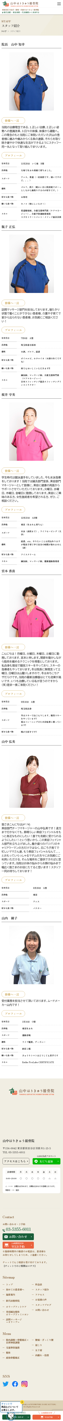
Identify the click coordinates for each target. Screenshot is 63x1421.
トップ (4, 31)
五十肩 (38, 1350)
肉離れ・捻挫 (42, 1355)
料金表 (38, 1284)
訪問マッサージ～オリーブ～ (14, 1321)
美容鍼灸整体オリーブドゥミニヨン (17, 1313)
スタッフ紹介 (42, 1289)
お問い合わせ (15, 1236)
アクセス (39, 1294)
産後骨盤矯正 (13, 1357)
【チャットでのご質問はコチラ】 (20, 1265)
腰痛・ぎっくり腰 (44, 1339)
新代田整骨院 (13, 1300)
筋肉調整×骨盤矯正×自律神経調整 (17, 1341)
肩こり (38, 1345)
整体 (8, 1352)
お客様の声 (41, 1299)
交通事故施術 (13, 1347)
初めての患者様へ (15, 1289)
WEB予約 (47, 1417)
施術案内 (10, 1294)
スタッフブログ (43, 1304)
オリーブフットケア (16, 1306)
